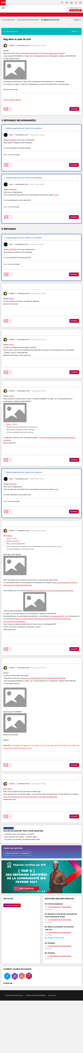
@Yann (11, 299)
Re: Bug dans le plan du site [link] (50, 20)
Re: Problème (50, 943)
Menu (80, 3)
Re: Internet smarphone (54, 904)
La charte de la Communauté (14, 995)
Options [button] (76, 20)
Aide (3, 8)
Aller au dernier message (12, 100)
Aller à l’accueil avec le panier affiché (66, 3)
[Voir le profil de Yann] (11, 135)
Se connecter (75, 10)
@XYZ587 (13, 140)
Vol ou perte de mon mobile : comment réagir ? (21, 837)
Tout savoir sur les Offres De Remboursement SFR (22, 839)
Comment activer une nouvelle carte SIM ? (19, 834)
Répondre (74, 109)
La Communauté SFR (8, 20)
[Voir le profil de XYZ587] (12, 45)
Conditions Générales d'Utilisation (35, 995)
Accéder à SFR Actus (12, 905)
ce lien (56, 195)
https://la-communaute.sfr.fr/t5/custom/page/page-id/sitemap (43, 53)
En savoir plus (7, 983)
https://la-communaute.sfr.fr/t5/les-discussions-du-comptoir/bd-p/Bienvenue (30, 797)
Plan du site (52, 995)
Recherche (62, 3)
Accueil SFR (3, 2)
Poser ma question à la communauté (17, 853)
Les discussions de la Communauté (28, 20)
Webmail (71, 3)
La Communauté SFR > (57, 616)
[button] (5, 109)
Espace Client (76, 3)
